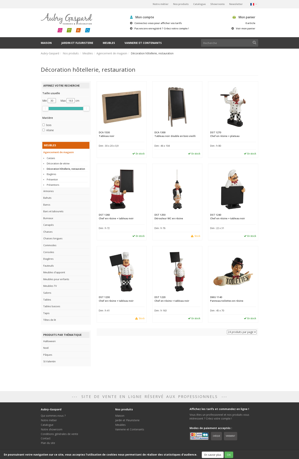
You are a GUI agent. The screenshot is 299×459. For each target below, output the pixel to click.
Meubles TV (50, 286)
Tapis (46, 313)
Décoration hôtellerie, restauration (66, 168)
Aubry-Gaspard (50, 53)
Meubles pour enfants (56, 279)
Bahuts (47, 197)
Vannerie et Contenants (143, 43)
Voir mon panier (245, 28)
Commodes (49, 245)
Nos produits (181, 4)
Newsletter (236, 4)
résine (50, 130)
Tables (47, 299)
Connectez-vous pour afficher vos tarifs (158, 23)
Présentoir (52, 179)
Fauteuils (48, 265)
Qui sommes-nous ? (53, 415)
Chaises (48, 231)
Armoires (48, 191)
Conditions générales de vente (59, 434)
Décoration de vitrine (58, 163)
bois (48, 125)
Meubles (109, 43)
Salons (47, 292)
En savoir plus (212, 455)
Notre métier (161, 4)
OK (229, 455)
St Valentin (49, 361)
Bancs (46, 204)
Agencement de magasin (111, 53)
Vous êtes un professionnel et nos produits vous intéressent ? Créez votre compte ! (219, 416)
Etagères (51, 174)
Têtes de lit (49, 320)
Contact (46, 438)
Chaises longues (53, 238)
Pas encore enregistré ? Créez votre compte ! (161, 28)
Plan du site (48, 443)
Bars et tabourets (53, 211)
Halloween (49, 341)
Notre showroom (51, 429)
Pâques (47, 354)
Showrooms (217, 4)
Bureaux (48, 218)
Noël (46, 348)
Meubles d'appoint (54, 272)
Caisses (51, 158)
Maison (46, 43)
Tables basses (51, 306)
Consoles (48, 252)
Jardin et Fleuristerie (77, 43)
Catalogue (199, 4)
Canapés (48, 225)
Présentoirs (53, 184)
